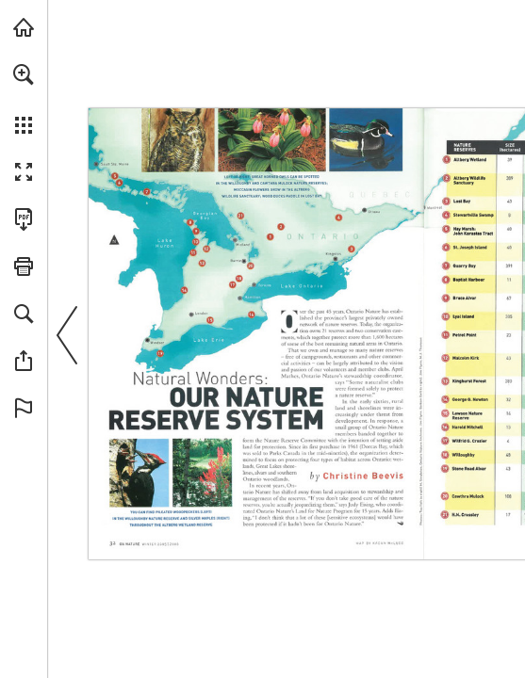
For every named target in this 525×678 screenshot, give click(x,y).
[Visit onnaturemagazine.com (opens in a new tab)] (23, 27)
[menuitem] (23, 99)
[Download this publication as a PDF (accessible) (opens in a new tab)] (23, 219)
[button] (23, 74)
